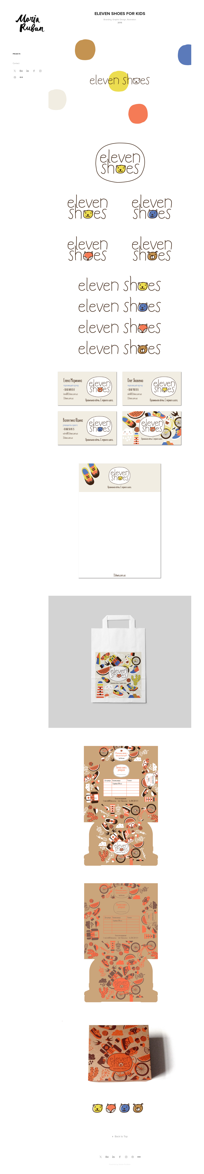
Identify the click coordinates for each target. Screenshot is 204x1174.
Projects (16, 54)
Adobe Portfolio (124, 1164)
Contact (16, 63)
